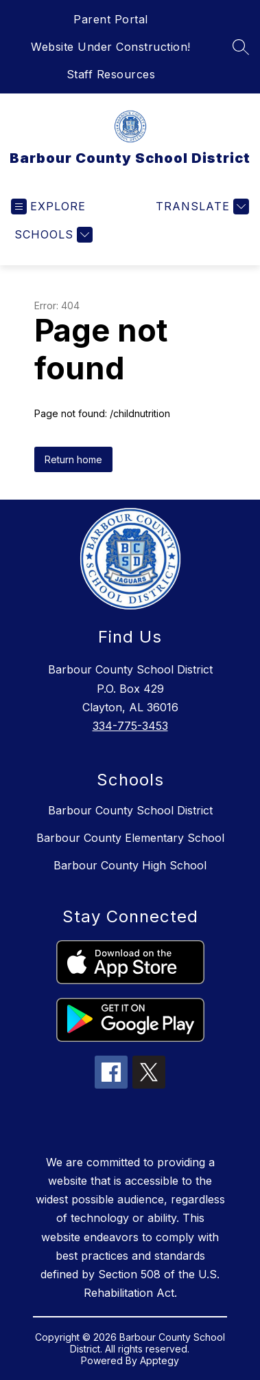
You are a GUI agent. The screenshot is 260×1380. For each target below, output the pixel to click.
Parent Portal (110, 19)
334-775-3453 (130, 726)
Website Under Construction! (111, 47)
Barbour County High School (130, 865)
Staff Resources (111, 74)
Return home (73, 459)
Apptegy (159, 1360)
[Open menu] (48, 206)
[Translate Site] (200, 206)
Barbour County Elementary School (130, 838)
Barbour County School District (130, 810)
